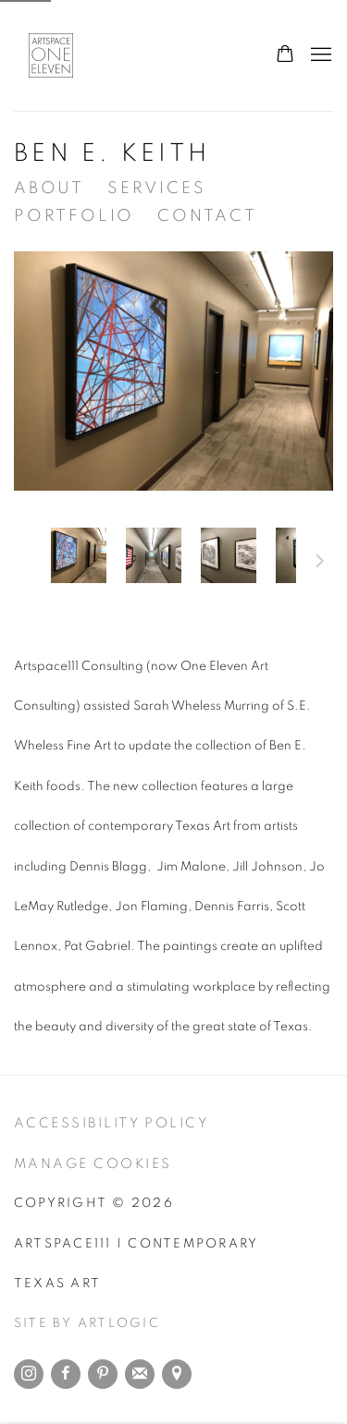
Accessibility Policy (111, 1123)
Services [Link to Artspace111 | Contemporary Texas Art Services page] (156, 188)
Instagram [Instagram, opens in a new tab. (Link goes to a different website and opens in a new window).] (28, 1374)
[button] (78, 555)
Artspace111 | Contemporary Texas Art (60, 55)
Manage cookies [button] (93, 1164)
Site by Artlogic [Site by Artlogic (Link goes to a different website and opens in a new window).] (87, 1323)
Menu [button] (319, 55)
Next (320, 564)
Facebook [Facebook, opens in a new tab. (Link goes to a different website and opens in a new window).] (66, 1374)
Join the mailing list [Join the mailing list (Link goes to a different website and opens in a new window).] (140, 1374)
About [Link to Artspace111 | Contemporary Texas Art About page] (49, 188)
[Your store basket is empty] (285, 55)
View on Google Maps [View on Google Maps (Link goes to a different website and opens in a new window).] (177, 1374)
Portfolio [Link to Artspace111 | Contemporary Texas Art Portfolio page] (74, 216)
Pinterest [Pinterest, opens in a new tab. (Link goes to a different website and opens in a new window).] (103, 1374)
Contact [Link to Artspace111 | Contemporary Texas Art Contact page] (207, 216)
